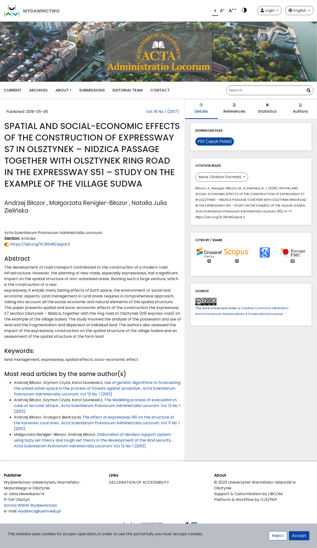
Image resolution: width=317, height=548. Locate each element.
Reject (278, 535)
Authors (300, 108)
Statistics (267, 108)
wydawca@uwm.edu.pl (39, 511)
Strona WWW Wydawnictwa (30, 505)
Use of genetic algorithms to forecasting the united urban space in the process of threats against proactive (97, 385)
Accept (299, 535)
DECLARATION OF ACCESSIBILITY (139, 482)
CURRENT (12, 90)
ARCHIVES (38, 90)
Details (201, 108)
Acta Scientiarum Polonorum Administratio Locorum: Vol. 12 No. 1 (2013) (94, 391)
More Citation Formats (220, 177)
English (297, 10)
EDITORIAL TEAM (128, 90)
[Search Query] (270, 90)
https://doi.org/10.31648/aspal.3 (37, 244)
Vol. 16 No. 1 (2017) (162, 111)
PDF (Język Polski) (214, 141)
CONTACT (160, 90)
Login (268, 10)
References (234, 108)
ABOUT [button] (62, 90)
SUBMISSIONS (92, 90)
